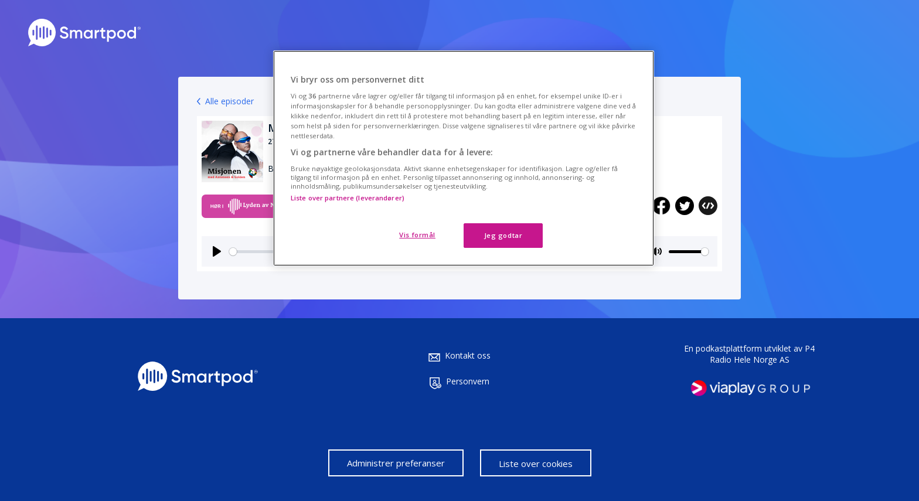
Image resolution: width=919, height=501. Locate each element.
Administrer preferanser (396, 463)
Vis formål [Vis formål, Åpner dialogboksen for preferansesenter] (417, 234)
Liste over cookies (536, 463)
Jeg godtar (503, 235)
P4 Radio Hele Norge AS (762, 354)
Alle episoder (229, 101)
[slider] (689, 251)
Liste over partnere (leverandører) (347, 197)
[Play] (216, 251)
